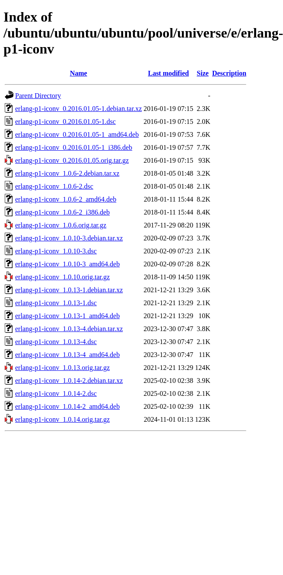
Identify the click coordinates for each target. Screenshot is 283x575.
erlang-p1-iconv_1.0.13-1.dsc (56, 302)
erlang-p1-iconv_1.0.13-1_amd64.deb (67, 315)
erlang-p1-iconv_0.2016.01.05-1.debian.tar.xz (78, 108)
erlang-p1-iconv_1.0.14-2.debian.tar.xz (69, 380)
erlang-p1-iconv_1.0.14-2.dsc (56, 393)
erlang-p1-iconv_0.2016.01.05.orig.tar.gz (72, 160)
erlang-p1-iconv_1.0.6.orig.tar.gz (60, 225)
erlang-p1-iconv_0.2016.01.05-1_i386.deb (73, 147)
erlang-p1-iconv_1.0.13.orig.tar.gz (62, 367)
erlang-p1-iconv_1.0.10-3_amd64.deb (67, 264)
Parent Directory (38, 95)
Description (229, 73)
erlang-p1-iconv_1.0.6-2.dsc (54, 186)
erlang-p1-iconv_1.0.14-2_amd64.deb (67, 406)
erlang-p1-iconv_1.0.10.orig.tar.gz (62, 277)
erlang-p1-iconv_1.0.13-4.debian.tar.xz (69, 328)
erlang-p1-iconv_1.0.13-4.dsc (56, 341)
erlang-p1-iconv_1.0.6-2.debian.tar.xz (67, 173)
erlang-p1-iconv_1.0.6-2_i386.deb (62, 212)
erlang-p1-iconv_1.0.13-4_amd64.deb (67, 354)
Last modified (168, 73)
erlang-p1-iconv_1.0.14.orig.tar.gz (62, 419)
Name (78, 73)
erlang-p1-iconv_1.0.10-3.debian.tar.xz (69, 238)
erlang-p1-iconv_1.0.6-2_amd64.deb (65, 199)
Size (203, 73)
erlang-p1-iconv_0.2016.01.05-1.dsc (65, 121)
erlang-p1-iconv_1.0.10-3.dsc (56, 251)
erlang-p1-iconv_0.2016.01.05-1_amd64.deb (77, 134)
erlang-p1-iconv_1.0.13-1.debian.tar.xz (69, 290)
